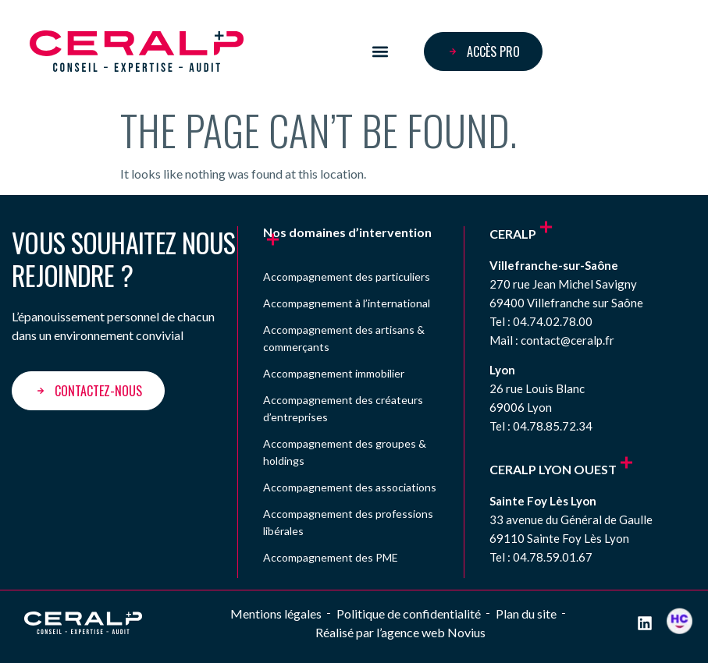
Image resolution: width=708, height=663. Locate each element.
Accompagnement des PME (330, 557)
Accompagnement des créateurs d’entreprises (343, 408)
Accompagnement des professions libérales (348, 522)
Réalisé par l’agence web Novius (400, 632)
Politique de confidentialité (408, 613)
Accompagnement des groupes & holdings (344, 452)
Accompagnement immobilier (333, 373)
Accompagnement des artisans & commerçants (344, 338)
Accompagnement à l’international (346, 303)
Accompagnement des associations (349, 487)
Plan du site (526, 613)
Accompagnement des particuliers (346, 276)
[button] (380, 51)
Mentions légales (276, 613)
